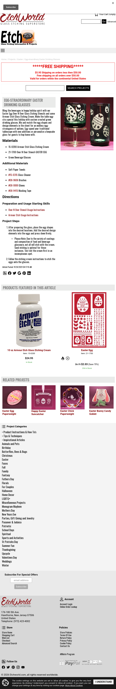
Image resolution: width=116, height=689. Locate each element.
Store (3, 627)
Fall (3, 467)
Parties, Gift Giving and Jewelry (18, 518)
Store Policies (66, 632)
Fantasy (6, 475)
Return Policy (65, 638)
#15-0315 (13, 175)
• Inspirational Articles (13, 440)
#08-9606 (13, 180)
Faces (5, 463)
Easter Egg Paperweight (9, 412)
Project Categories (3, 426)
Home (3, 59)
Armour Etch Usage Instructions (23, 215)
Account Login (66, 604)
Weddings (7, 561)
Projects (12, 59)
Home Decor (8, 495)
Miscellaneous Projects (13, 503)
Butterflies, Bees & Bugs (14, 452)
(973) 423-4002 (22, 621)
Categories (2, 50)
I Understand (103, 681)
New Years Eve (9, 514)
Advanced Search (9, 643)
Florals (5, 483)
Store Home (7, 632)
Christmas (7, 455)
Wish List (6, 638)
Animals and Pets (10, 444)
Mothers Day (8, 510)
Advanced (112, 21)
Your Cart (96, 14)
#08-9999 (13, 185)
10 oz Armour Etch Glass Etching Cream (29, 350)
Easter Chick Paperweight (67, 412)
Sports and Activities (12, 538)
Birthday (6, 448)
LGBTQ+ (6, 499)
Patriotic (6, 526)
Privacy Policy (66, 640)
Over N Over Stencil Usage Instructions (26, 210)
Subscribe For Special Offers (21, 574)
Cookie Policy (65, 643)
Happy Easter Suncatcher (38, 413)
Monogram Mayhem (12, 506)
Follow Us (3, 661)
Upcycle (6, 553)
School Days (8, 530)
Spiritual (6, 534)
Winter (5, 565)
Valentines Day (9, 557)
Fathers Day (8, 479)
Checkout (6, 640)
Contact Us (65, 646)
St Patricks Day (10, 542)
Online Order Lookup (68, 606)
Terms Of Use (65, 635)
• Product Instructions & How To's (19, 432)
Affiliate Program (67, 654)
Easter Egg (87, 350)
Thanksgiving (8, 550)
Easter (5, 459)
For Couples (8, 487)
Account (61, 599)
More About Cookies (74, 685)
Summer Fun (8, 546)
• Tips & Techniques (12, 436)
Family (5, 471)
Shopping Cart (8, 635)
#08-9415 (13, 190)
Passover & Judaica (11, 522)
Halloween (7, 491)
